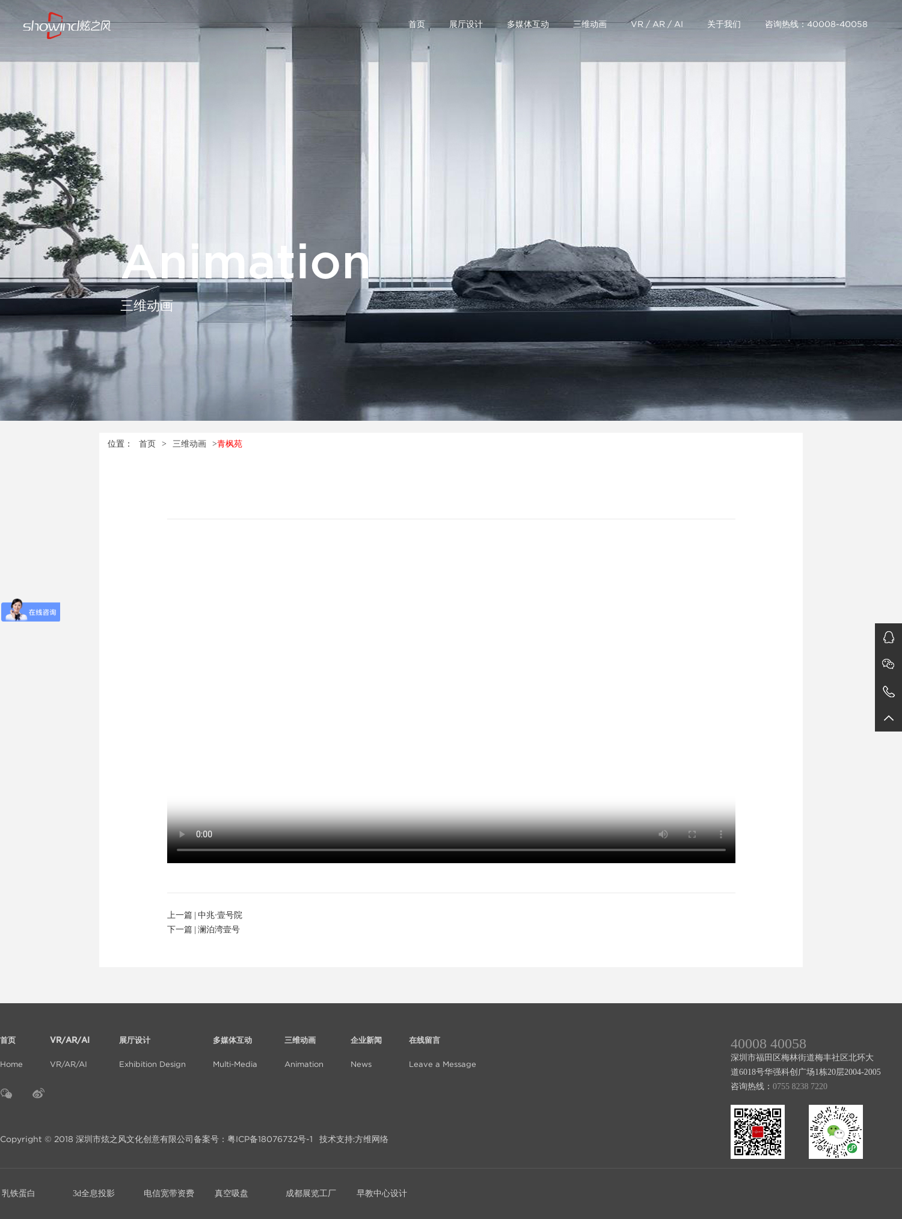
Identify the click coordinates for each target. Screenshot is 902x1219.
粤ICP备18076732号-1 (270, 1139)
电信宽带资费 (169, 1193)
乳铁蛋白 (18, 1193)
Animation (304, 1045)
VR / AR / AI (657, 24)
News (366, 1045)
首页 (416, 24)
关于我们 (724, 24)
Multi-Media (235, 1045)
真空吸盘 (231, 1193)
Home (11, 1045)
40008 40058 (768, 1043)
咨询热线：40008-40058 (816, 24)
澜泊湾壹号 (219, 929)
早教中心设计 (382, 1193)
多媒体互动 (528, 24)
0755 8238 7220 (800, 1086)
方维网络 (371, 1139)
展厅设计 (466, 24)
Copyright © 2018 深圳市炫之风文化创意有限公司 (97, 1139)
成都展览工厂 (311, 1193)
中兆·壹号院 (220, 915)
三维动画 (590, 24)
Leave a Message (442, 1045)
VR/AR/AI (71, 1045)
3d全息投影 (94, 1193)
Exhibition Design (152, 1045)
